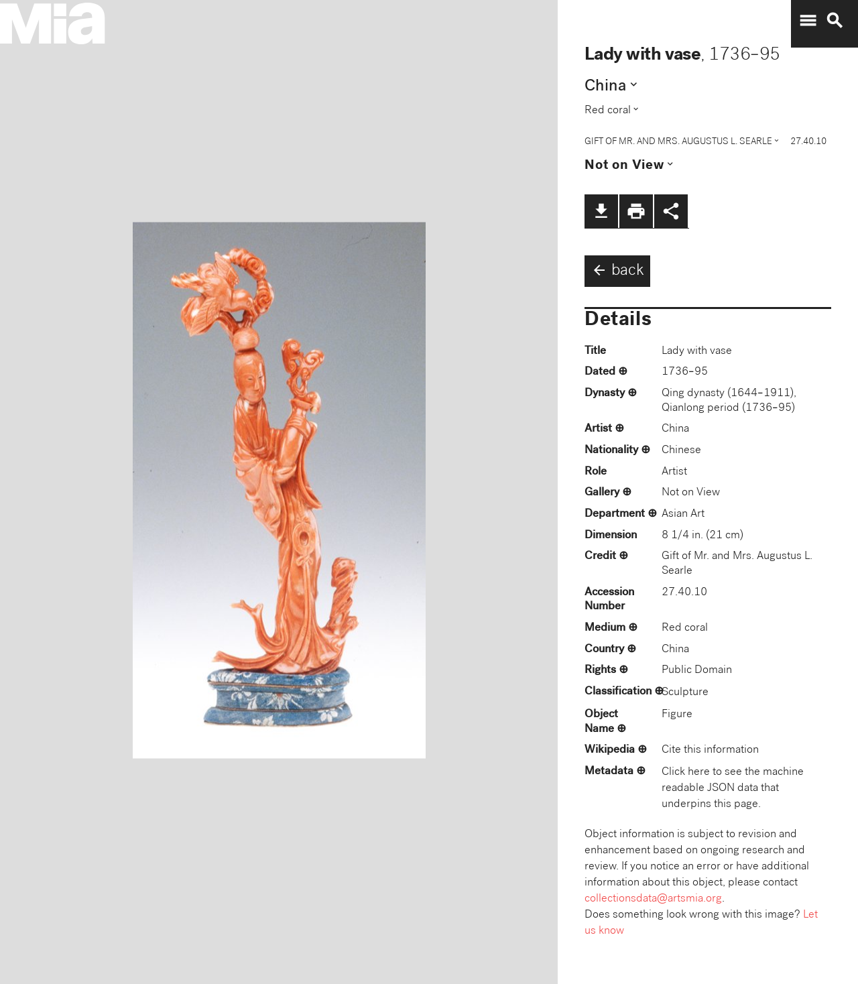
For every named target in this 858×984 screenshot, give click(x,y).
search (834, 21)
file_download (601, 211)
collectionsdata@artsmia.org (653, 899)
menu (808, 21)
